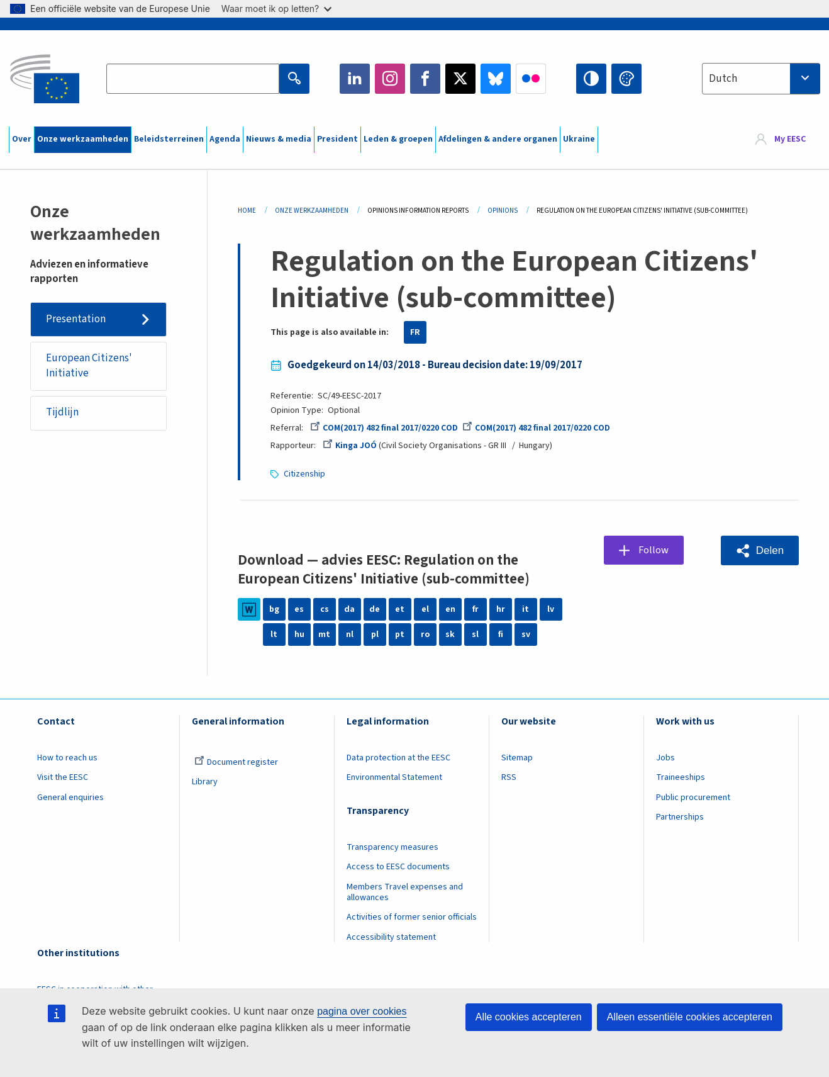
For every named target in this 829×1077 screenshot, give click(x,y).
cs (324, 609)
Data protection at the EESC (398, 758)
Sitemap (517, 758)
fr (475, 609)
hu (299, 634)
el (425, 609)
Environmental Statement (394, 777)
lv (550, 609)
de (374, 609)
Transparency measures (392, 847)
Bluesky (496, 79)
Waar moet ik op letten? (276, 8)
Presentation (76, 319)
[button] (760, 550)
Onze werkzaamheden (82, 139)
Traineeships (680, 777)
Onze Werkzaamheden (311, 210)
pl (375, 634)
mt (324, 634)
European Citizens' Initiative (89, 366)
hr (500, 609)
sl (475, 634)
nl (349, 634)
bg (274, 609)
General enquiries (70, 797)
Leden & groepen (398, 139)
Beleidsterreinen (169, 139)
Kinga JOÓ (350, 445)
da (349, 609)
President (337, 139)
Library (205, 781)
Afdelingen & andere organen (497, 139)
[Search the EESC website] (192, 79)
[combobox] (761, 78)
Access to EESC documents (398, 866)
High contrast (591, 79)
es (299, 609)
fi (500, 634)
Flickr (531, 79)
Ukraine (579, 139)
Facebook (425, 79)
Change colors (626, 79)
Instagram (390, 79)
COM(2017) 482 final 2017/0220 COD (384, 428)
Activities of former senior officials (412, 917)
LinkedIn (355, 79)
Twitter (460, 79)
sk (450, 634)
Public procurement (693, 797)
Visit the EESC (62, 777)
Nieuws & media (278, 139)
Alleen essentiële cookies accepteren (689, 1017)
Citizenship (304, 474)
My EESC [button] (790, 139)
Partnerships (680, 817)
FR (415, 332)
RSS (508, 777)
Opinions (502, 210)
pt (399, 634)
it (525, 609)
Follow (653, 550)
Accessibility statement (391, 937)
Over (21, 139)
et (399, 609)
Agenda (224, 139)
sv (525, 634)
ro (425, 634)
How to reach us (67, 758)
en (450, 609)
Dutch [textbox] (723, 78)
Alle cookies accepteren (529, 1017)
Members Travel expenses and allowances (405, 892)
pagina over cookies (361, 1011)
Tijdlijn (62, 412)
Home (247, 210)
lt (273, 634)
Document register (236, 762)
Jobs (665, 758)
